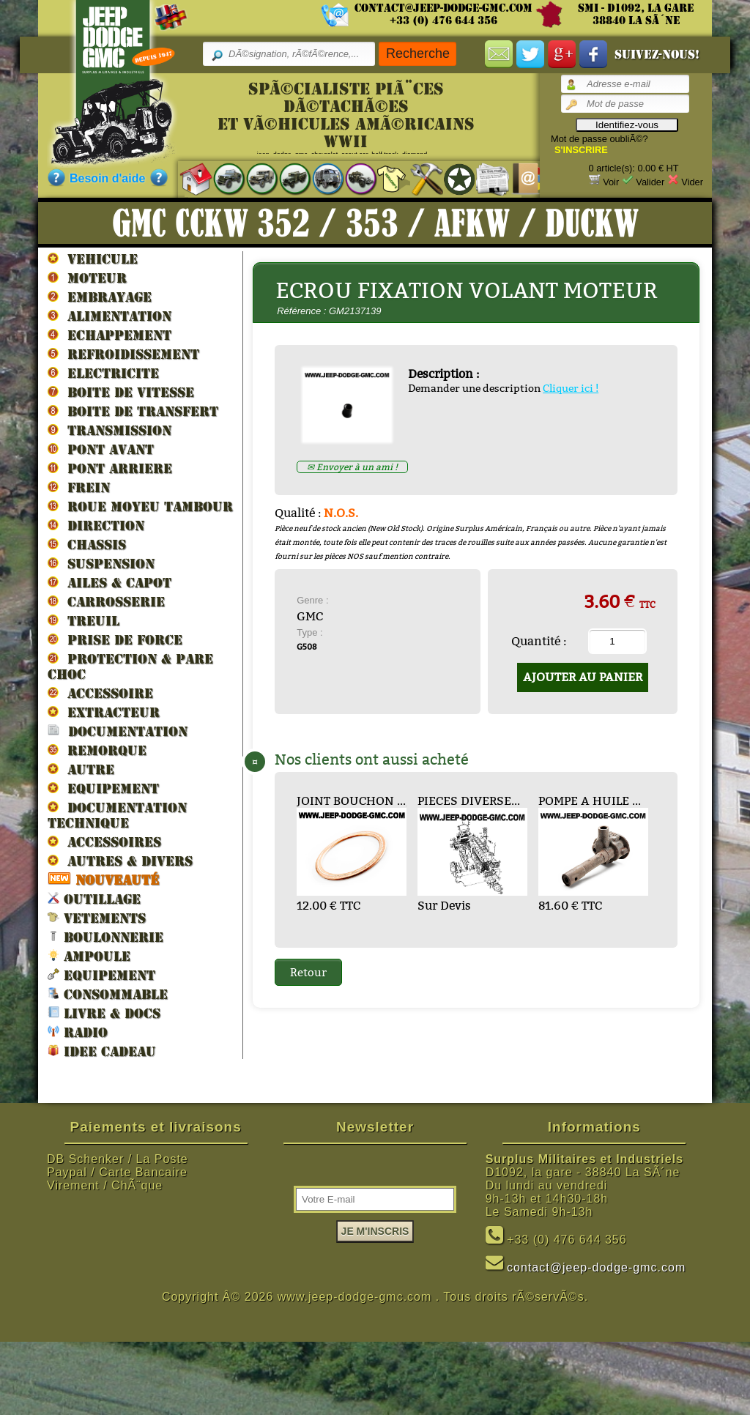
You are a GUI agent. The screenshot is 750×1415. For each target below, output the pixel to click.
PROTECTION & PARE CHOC (130, 666)
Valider (650, 182)
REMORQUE (97, 750)
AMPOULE (89, 955)
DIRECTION (96, 525)
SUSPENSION (101, 563)
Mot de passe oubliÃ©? (599, 138)
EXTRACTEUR (104, 712)
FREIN (79, 487)
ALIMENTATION (109, 316)
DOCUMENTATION (118, 730)
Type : (309, 632)
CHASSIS (87, 544)
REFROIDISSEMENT (123, 354)
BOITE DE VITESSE (121, 392)
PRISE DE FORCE (115, 639)
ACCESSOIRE (100, 693)
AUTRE (81, 769)
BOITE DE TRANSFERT (133, 411)
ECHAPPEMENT (109, 335)
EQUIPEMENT (103, 788)
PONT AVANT (101, 449)
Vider (692, 182)
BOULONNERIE (105, 936)
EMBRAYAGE (100, 296)
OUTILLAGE (94, 898)
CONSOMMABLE (108, 993)
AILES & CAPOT (109, 582)
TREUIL (83, 620)
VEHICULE (93, 258)
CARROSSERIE (106, 601)
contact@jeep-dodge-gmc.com (443, 8)
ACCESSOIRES (104, 841)
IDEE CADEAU (102, 1050)
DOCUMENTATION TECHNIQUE (117, 814)
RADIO (78, 1031)
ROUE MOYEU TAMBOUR (140, 506)
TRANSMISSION (109, 430)
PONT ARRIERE (110, 468)
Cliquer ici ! (570, 388)
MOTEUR (87, 277)
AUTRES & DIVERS (120, 860)
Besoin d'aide (107, 178)
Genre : (312, 600)
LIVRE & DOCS (104, 1012)
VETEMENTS (97, 917)
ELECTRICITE (103, 373)
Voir (611, 182)
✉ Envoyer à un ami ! (352, 466)
